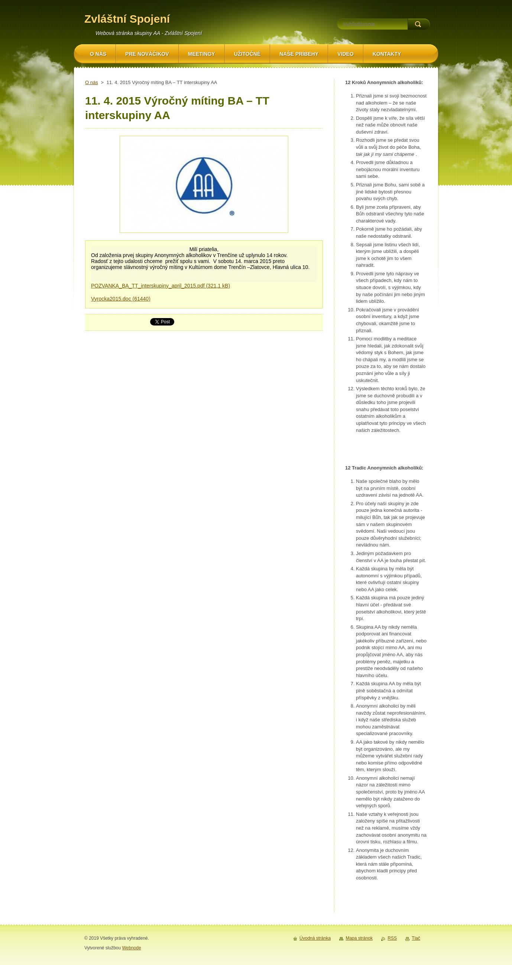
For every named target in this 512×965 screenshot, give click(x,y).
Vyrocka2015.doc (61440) (120, 299)
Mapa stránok (359, 938)
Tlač (416, 938)
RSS (392, 938)
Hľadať (419, 24)
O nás (91, 82)
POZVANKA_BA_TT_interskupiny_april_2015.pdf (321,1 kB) (160, 286)
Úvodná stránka (315, 938)
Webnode (131, 947)
